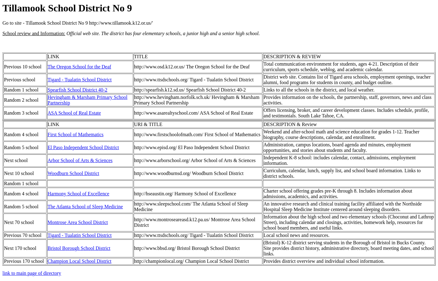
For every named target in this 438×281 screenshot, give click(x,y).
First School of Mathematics (76, 134)
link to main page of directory (31, 273)
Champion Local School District (80, 261)
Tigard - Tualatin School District (80, 79)
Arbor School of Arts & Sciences (80, 160)
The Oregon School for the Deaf (79, 66)
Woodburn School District (73, 173)
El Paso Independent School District (83, 147)
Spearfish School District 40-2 (77, 89)
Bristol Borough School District (79, 248)
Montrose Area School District (78, 222)
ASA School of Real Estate (74, 113)
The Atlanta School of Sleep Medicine (85, 206)
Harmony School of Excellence (78, 193)
